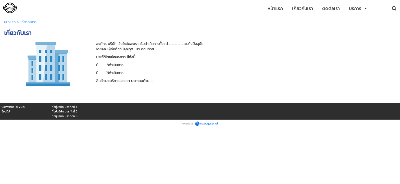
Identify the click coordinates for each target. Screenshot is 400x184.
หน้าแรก (10, 22)
